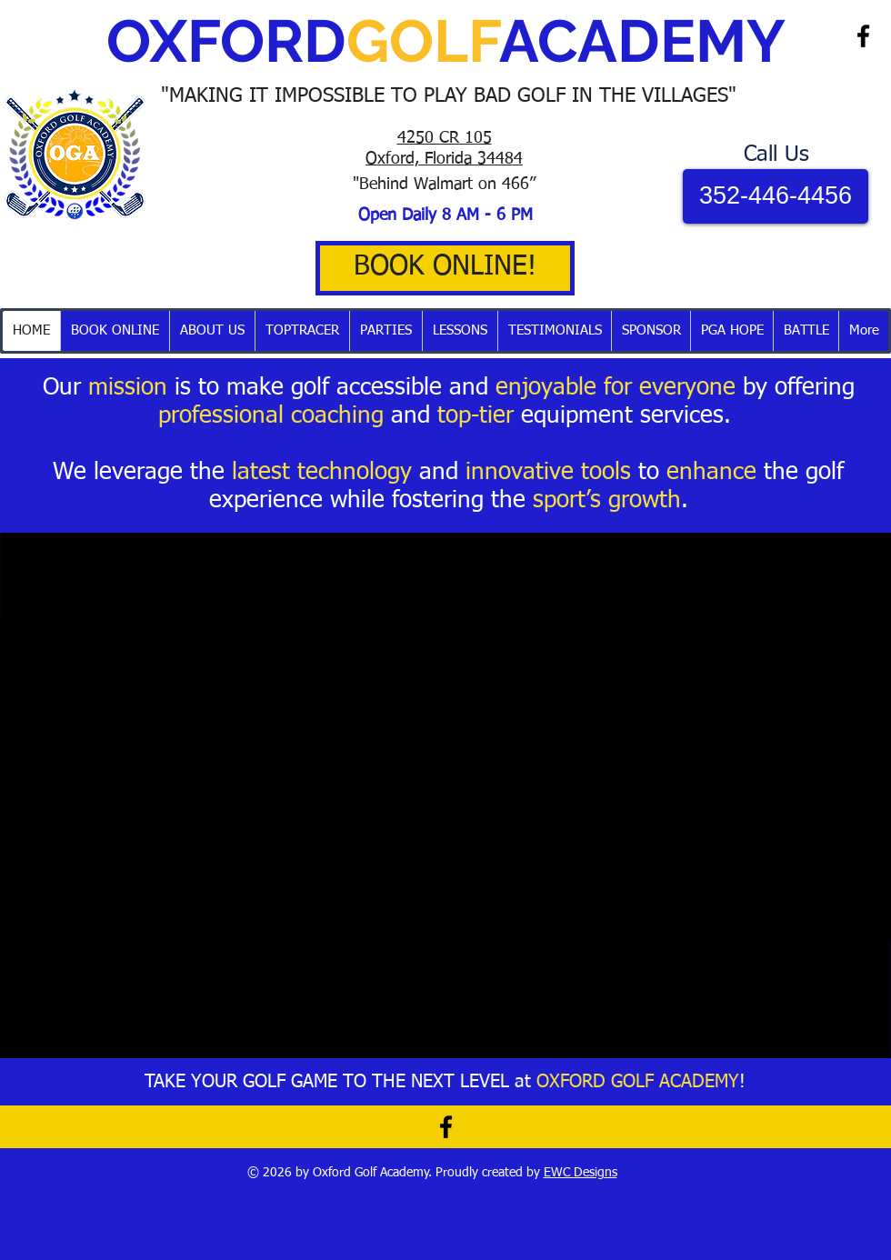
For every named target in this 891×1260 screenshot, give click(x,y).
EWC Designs (580, 1172)
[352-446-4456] (775, 196)
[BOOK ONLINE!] (445, 268)
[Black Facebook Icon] (863, 36)
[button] (302, 331)
